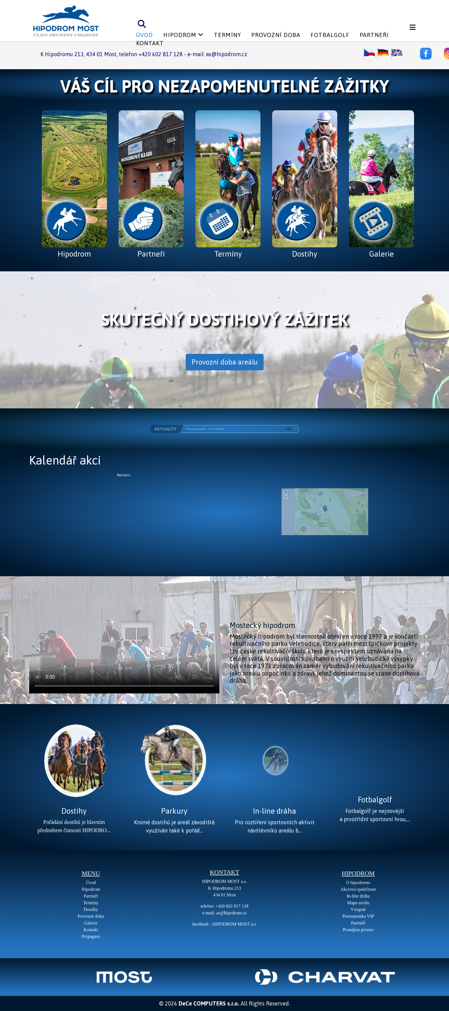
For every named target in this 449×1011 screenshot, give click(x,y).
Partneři (374, 35)
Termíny (227, 35)
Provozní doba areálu (225, 362)
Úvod (144, 35)
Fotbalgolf (330, 35)
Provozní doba (275, 35)
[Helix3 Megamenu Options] (413, 27)
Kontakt (150, 43)
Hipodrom (179, 35)
